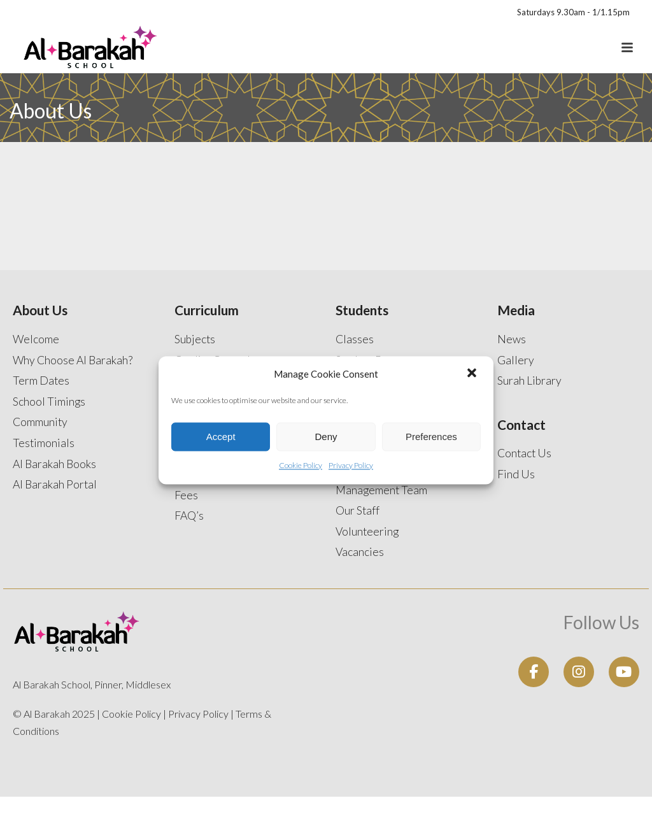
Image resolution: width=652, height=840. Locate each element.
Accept (221, 436)
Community (40, 422)
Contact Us (524, 453)
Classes (355, 339)
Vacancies (360, 552)
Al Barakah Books (54, 464)
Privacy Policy (351, 466)
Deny (326, 436)
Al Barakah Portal (55, 484)
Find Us (516, 474)
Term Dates (41, 380)
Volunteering (367, 531)
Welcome (36, 339)
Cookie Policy (300, 466)
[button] (473, 373)
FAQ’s (189, 515)
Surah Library (529, 380)
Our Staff (357, 510)
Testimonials (43, 443)
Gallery (515, 360)
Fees (186, 495)
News (511, 339)
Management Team (381, 490)
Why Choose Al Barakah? (72, 360)
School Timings (49, 401)
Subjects (194, 339)
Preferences (431, 436)
